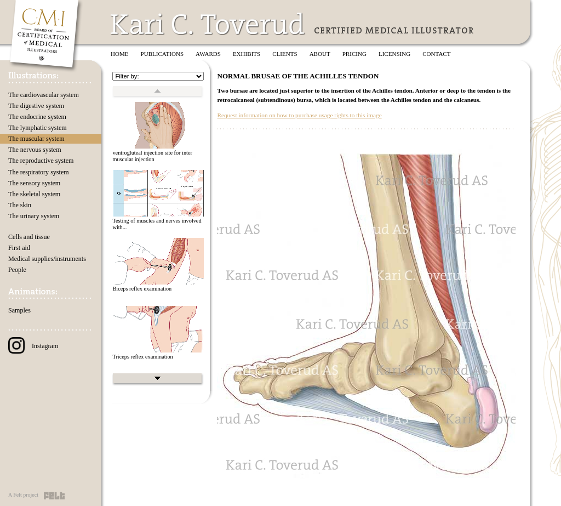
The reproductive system (40, 160)
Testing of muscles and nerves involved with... (156, 224)
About (320, 53)
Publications (162, 53)
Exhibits (246, 53)
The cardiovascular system (43, 95)
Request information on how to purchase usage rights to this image (299, 115)
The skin (19, 205)
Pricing (354, 53)
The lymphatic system (37, 128)
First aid (19, 248)
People (17, 270)
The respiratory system (38, 172)
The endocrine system (37, 117)
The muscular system (36, 139)
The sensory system (34, 183)
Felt (54, 495)
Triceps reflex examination (142, 357)
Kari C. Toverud (208, 24)
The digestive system (36, 106)
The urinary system (33, 216)
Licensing (394, 53)
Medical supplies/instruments (47, 259)
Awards (208, 53)
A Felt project (23, 495)
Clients (284, 53)
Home (120, 53)
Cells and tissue (29, 237)
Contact (436, 53)
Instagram (33, 345)
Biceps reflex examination (141, 289)
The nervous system (34, 149)
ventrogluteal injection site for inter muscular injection (152, 156)
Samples (19, 310)
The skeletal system (34, 194)
